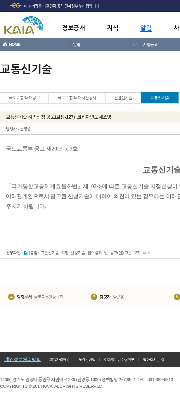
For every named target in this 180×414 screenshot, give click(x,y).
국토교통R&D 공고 (24, 97)
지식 (112, 27)
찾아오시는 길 (153, 359)
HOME (14, 44)
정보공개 (73, 27)
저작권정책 (86, 359)
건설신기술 (123, 97)
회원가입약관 (59, 359)
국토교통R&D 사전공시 (77, 97)
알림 (146, 27)
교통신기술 (160, 97)
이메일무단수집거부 (119, 359)
